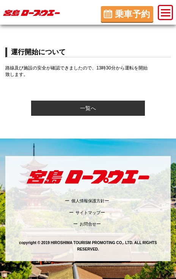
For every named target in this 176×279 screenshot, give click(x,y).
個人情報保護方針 (88, 201)
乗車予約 (132, 14)
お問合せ (88, 224)
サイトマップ (88, 212)
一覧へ (88, 108)
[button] (165, 12)
